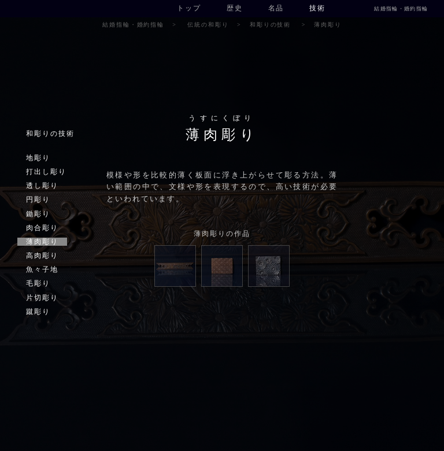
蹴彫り (38, 312)
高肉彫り (42, 256)
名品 (276, 8)
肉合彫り (42, 228)
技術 (317, 8)
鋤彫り (38, 214)
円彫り (38, 199)
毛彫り (38, 283)
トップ (189, 8)
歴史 (235, 8)
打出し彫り (46, 172)
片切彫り (42, 298)
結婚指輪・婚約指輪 (401, 9)
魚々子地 (42, 269)
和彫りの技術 (270, 24)
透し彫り (42, 186)
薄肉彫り (42, 242)
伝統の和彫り (208, 24)
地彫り (38, 158)
